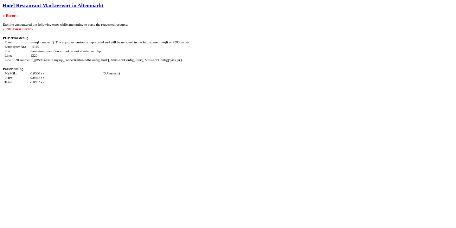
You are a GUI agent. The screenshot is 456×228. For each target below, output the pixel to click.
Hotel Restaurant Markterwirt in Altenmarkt (53, 6)
